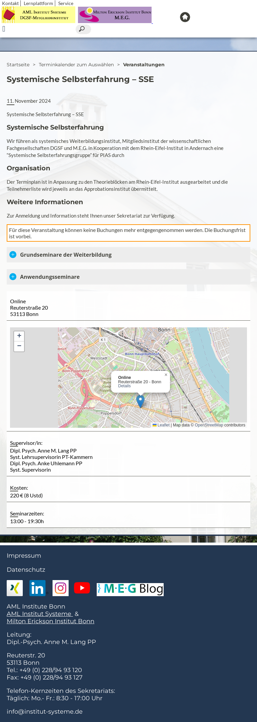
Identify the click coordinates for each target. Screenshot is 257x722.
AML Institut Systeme (40, 614)
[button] (140, 401)
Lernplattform (38, 3)
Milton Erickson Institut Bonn (50, 621)
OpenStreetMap (209, 425)
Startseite (18, 65)
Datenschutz (26, 569)
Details (124, 386)
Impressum (24, 555)
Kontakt (10, 3)
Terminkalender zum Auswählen (76, 65)
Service (65, 3)
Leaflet (161, 425)
